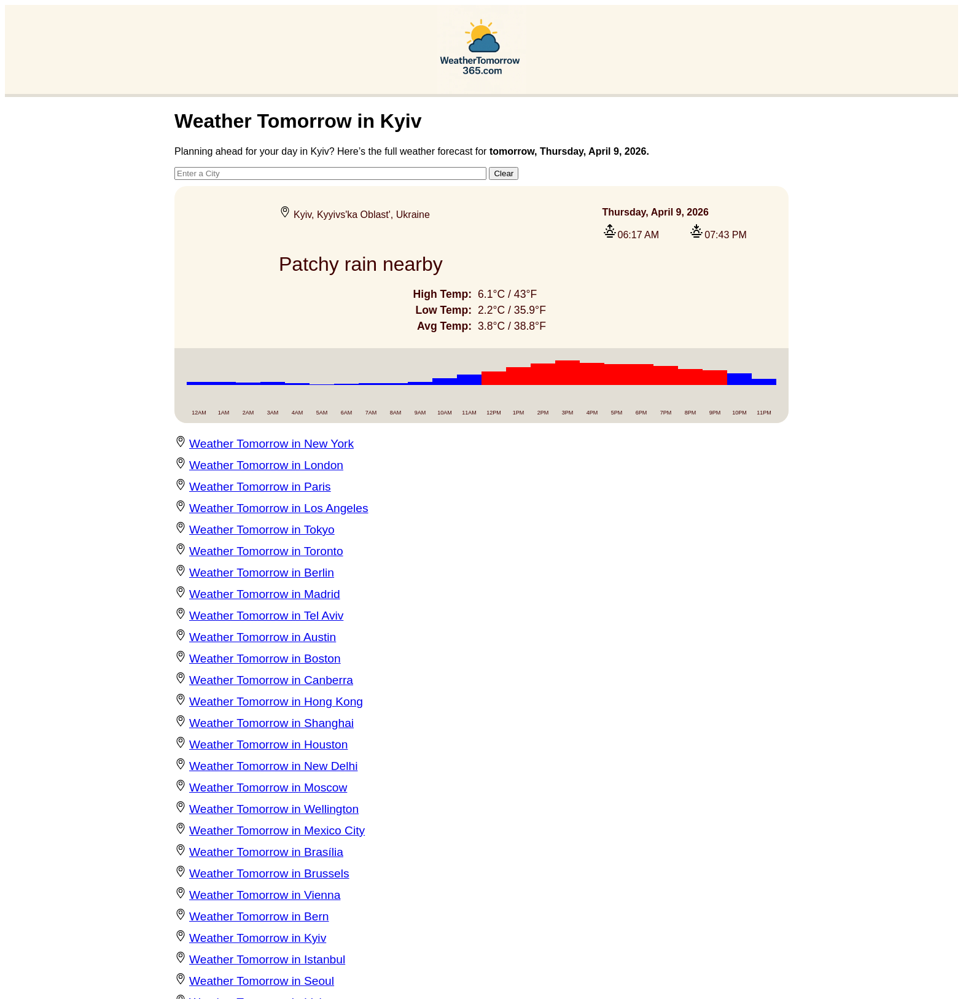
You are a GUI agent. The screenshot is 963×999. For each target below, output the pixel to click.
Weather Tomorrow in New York (271, 443)
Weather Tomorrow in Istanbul (267, 959)
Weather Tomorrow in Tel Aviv (266, 615)
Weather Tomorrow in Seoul (261, 980)
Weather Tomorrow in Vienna (264, 894)
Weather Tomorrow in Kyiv (257, 937)
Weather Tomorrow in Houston (268, 744)
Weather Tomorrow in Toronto (266, 551)
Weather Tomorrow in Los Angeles (278, 508)
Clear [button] (503, 173)
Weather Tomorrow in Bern (259, 916)
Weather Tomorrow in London (266, 465)
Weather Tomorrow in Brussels (269, 873)
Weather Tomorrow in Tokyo (262, 529)
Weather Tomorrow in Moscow (268, 787)
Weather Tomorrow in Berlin (261, 572)
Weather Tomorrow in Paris (260, 486)
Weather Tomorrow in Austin (262, 637)
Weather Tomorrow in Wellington (274, 809)
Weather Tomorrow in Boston (265, 658)
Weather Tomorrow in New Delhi (273, 766)
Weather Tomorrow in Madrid (264, 594)
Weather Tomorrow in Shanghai (271, 723)
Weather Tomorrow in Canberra (271, 680)
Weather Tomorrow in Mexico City (277, 830)
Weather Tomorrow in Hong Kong (276, 701)
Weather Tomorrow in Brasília (266, 851)
